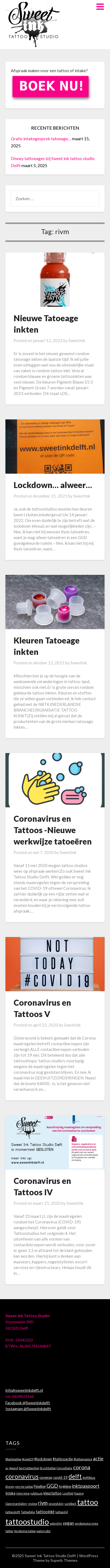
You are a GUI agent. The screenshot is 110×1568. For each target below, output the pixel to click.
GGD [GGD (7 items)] (52, 1486)
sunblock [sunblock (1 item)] (70, 1503)
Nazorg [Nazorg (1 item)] (79, 1493)
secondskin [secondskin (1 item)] (56, 1503)
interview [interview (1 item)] (23, 1493)
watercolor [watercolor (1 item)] (43, 1531)
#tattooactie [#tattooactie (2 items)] (63, 1459)
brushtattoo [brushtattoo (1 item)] (48, 1468)
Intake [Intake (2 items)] (10, 1493)
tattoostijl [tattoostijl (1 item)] (61, 1512)
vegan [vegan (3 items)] (68, 1523)
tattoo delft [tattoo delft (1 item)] (12, 1512)
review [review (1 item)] (32, 1503)
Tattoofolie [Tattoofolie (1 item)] (28, 1512)
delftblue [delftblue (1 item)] (89, 1477)
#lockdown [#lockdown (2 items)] (43, 1459)
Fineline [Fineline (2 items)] (40, 1486)
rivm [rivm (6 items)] (43, 1503)
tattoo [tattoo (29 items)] (87, 1501)
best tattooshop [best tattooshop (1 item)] (29, 1468)
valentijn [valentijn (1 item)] (56, 1523)
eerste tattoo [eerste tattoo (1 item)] (24, 1486)
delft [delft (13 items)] (75, 1476)
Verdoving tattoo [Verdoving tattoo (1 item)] (25, 1531)
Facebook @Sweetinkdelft (27, 1402)
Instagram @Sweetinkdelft (28, 1408)
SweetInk (76, 340)
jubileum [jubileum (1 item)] (36, 1493)
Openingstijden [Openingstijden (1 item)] (16, 1503)
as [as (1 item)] (6, 1468)
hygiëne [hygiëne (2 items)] (65, 1486)
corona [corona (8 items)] (81, 1467)
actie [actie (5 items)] (98, 1458)
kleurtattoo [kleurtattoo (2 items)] (52, 1493)
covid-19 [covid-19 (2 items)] (60, 1477)
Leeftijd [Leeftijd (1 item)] (67, 1493)
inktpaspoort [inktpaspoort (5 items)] (85, 1486)
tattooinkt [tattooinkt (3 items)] (45, 1511)
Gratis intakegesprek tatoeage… (41, 138)
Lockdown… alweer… (53, 485)
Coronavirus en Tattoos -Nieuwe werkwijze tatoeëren (53, 830)
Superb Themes (64, 1560)
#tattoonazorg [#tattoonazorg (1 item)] (83, 1459)
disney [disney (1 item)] (9, 1486)
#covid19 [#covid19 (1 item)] (27, 1459)
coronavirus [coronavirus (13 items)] (22, 1476)
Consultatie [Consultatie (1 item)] (64, 1468)
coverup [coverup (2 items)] (45, 1477)
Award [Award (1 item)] (13, 1468)
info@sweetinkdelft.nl (24, 1390)
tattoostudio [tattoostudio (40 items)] (27, 1521)
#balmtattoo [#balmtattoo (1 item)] (13, 1459)
